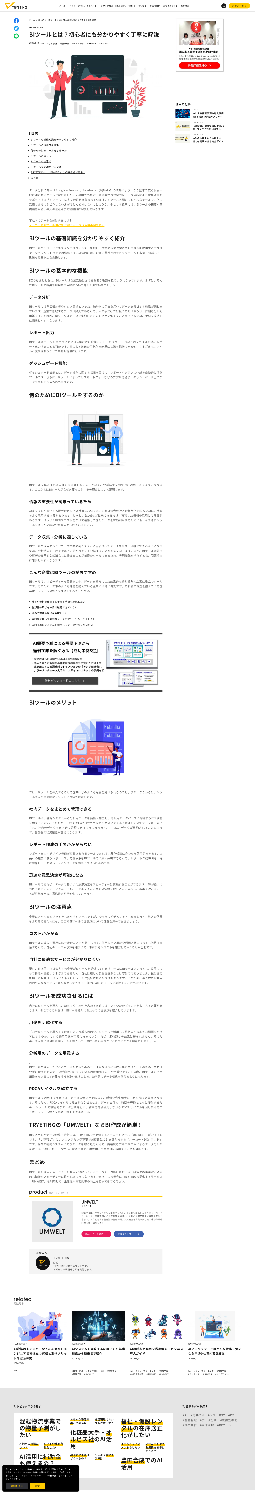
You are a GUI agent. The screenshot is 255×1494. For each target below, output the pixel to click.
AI (186, 1415)
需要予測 (199, 1415)
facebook (16, 20)
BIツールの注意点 (41, 161)
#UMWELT (91, 43)
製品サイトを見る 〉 (96, 1234)
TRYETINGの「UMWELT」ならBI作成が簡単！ (58, 172)
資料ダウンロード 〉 (128, 1234)
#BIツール (104, 43)
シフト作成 (217, 1415)
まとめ (34, 177)
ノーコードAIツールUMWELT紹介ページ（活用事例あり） (66, 225)
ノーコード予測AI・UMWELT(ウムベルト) (78, 5)
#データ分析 (78, 43)
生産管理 (191, 1420)
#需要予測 (64, 43)
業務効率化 (229, 1420)
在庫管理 (208, 1425)
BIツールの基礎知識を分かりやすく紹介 (54, 139)
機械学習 (191, 1425)
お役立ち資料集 (170, 5)
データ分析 (209, 1420)
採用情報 (185, 5)
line (16, 36)
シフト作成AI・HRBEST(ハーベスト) (118, 5)
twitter (16, 28)
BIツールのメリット (42, 156)
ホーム (32, 19)
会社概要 (142, 5)
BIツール (225, 1425)
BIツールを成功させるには (46, 167)
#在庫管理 (52, 43)
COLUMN (42, 19)
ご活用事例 (155, 5)
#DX (42, 43)
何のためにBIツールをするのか (49, 150)
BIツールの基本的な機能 (45, 145)
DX (232, 1415)
